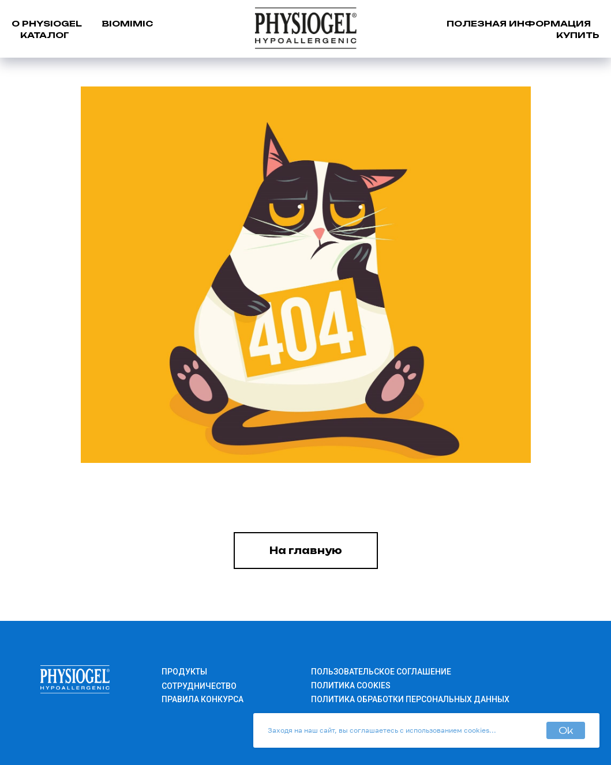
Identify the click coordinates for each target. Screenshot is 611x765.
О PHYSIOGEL (47, 23)
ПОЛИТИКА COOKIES (351, 685)
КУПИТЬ (577, 35)
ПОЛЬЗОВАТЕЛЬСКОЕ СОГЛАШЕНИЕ (381, 671)
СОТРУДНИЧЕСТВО (199, 686)
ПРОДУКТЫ (184, 671)
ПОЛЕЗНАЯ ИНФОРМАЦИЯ (519, 23)
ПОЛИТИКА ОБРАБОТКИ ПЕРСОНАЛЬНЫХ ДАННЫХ (410, 699)
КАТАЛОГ (44, 35)
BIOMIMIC (127, 23)
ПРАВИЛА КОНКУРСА (202, 699)
